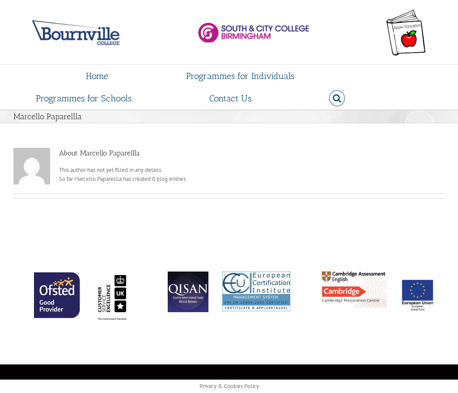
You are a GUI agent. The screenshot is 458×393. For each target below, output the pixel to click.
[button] (337, 98)
